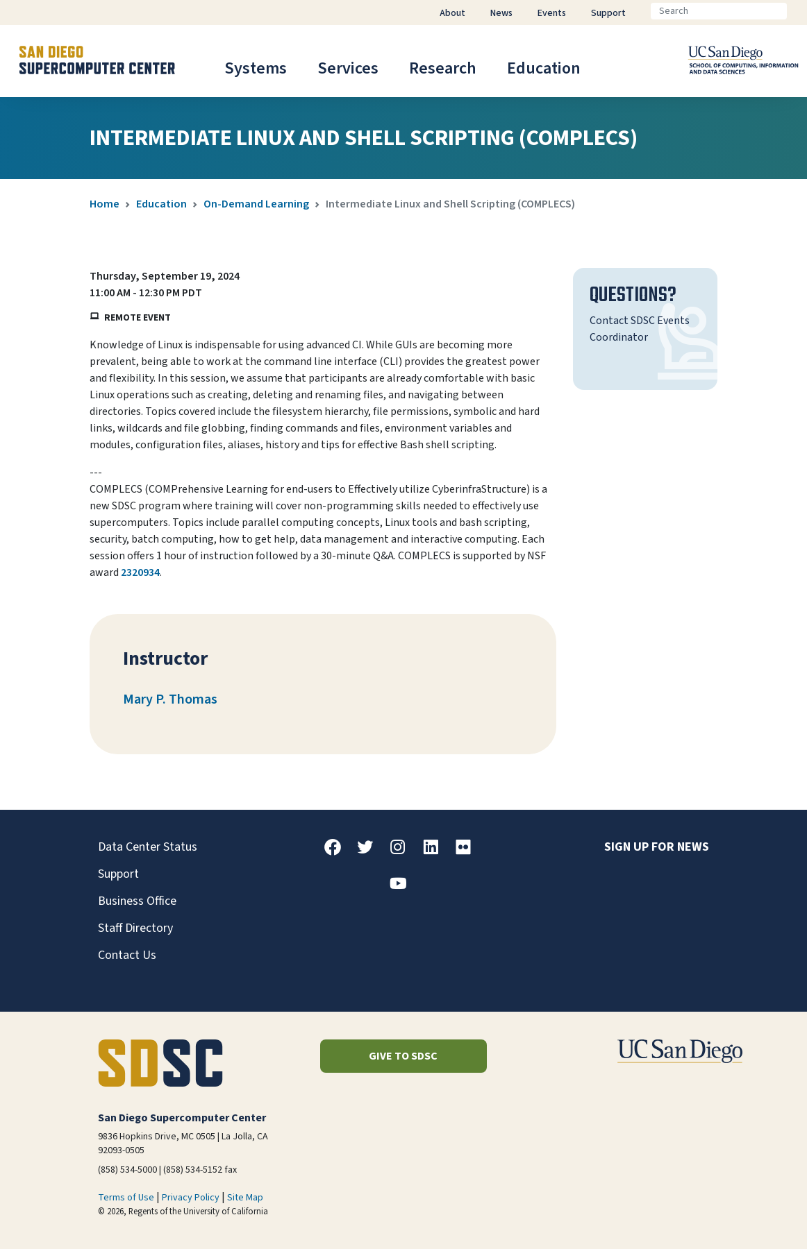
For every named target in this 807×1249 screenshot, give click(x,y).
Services (347, 68)
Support (118, 874)
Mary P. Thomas (170, 699)
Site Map (245, 1198)
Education (544, 68)
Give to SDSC (403, 1056)
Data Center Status (147, 847)
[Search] (719, 11)
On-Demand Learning (256, 204)
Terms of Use (126, 1198)
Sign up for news (656, 847)
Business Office (137, 901)
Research (442, 68)
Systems (255, 68)
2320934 (140, 572)
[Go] (798, 11)
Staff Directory (135, 928)
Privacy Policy (190, 1198)
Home (104, 204)
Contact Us (127, 955)
